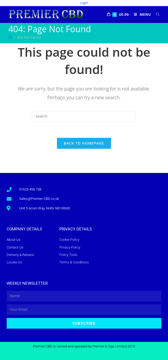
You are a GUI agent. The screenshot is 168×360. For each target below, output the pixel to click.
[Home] (10, 37)
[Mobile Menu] (141, 14)
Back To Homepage (84, 143)
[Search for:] (156, 14)
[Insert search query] (84, 116)
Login (84, 3)
